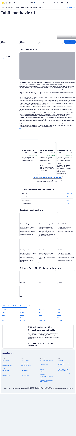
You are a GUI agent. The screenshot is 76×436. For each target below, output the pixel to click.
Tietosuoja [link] (42, 369)
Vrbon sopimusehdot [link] (44, 364)
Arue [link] (3, 315)
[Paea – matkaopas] (28, 291)
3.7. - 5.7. (70, 203)
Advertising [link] (4, 373)
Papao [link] (3, 312)
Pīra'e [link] (21, 309)
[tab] (29, 138)
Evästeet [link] (41, 371)
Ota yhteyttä (54, 2)
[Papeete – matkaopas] (28, 277)
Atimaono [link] (59, 318)
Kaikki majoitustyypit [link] (25, 375)
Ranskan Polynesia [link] (25, 7)
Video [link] (4, 59)
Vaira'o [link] (3, 320)
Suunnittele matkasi (71, 7)
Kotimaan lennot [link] (24, 370)
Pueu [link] (3, 318)
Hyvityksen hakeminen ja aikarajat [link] (65, 366)
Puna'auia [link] (41, 309)
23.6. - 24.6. (69, 193)
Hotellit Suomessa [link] (24, 363)
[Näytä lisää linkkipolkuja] (42, 7)
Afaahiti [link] (59, 315)
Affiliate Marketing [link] (6, 375)
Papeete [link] (4, 309)
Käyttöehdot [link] (42, 374)
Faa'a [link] (40, 312)
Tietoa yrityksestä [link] (5, 360)
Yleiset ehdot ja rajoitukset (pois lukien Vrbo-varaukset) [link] (48, 361)
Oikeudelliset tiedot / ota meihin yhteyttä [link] (46, 377)
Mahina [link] (22, 315)
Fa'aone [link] (41, 318)
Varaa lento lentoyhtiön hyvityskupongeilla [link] (63, 370)
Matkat (62, 2)
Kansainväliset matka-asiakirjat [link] (64, 373)
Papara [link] (40, 315)
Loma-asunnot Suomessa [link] (26, 365)
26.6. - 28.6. (69, 200)
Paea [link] (58, 309)
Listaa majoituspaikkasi (43, 2)
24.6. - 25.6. (69, 196)
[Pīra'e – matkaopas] (47, 277)
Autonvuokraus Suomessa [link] (26, 373)
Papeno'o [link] (59, 312)
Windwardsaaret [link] (33, 7)
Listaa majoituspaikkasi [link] (7, 365)
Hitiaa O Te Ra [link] (42, 320)
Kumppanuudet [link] (5, 368)
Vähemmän (22, 129)
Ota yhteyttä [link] (60, 360)
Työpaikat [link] (4, 363)
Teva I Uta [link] (59, 320)
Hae (70, 41)
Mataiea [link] (22, 320)
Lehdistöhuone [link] (5, 370)
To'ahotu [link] (22, 318)
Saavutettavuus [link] (43, 366)
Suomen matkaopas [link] (25, 360)
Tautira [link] (22, 312)
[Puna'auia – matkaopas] (66, 277)
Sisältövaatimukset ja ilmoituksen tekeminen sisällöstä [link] (46, 381)
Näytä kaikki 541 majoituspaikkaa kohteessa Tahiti (47, 177)
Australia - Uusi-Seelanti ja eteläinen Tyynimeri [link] (10, 7)
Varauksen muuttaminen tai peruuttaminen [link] (63, 363)
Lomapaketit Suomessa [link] (26, 368)
